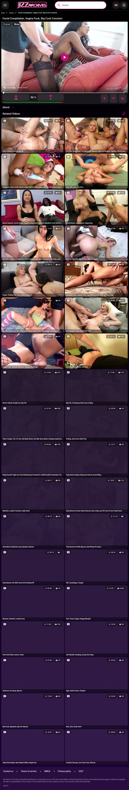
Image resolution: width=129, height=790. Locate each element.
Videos (11, 13)
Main (3, 13)
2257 (81, 771)
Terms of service (29, 771)
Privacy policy (64, 771)
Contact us (8, 771)
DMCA (47, 771)
